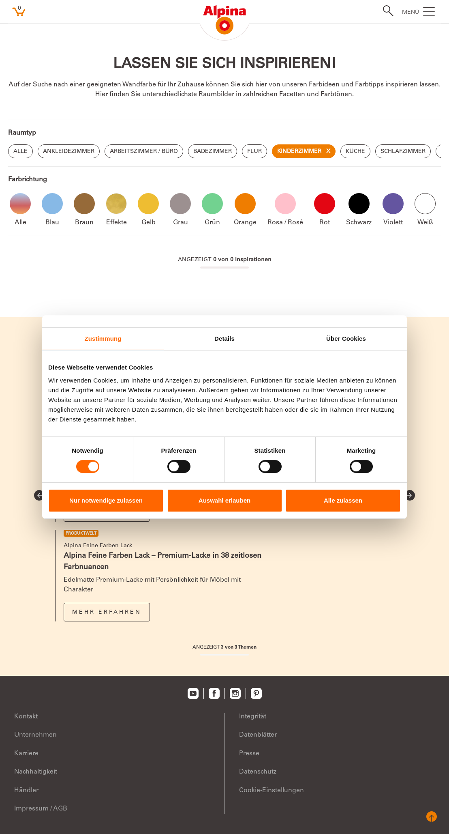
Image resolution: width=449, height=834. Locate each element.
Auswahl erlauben (224, 500)
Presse (249, 753)
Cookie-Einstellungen (271, 790)
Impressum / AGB (40, 809)
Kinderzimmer (303, 152)
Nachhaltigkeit (35, 772)
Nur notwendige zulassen (106, 500)
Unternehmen (35, 735)
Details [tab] (224, 338)
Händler (26, 790)
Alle (20, 152)
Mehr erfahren (106, 612)
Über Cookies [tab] (346, 338)
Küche (355, 152)
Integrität (252, 717)
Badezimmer (212, 152)
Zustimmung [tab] (103, 338)
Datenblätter (258, 735)
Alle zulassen (343, 500)
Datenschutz (257, 772)
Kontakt (26, 717)
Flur (254, 152)
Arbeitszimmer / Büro (144, 152)
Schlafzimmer (403, 152)
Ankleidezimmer (68, 152)
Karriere (26, 753)
